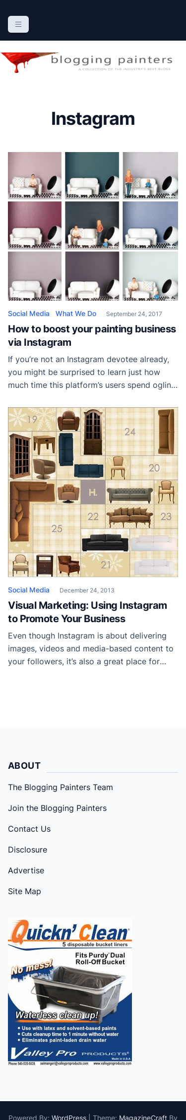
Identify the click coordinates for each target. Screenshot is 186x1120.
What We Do (76, 313)
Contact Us (29, 829)
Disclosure (27, 849)
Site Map (24, 891)
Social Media (29, 313)
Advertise (26, 870)
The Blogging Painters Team (60, 787)
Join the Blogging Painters (57, 808)
